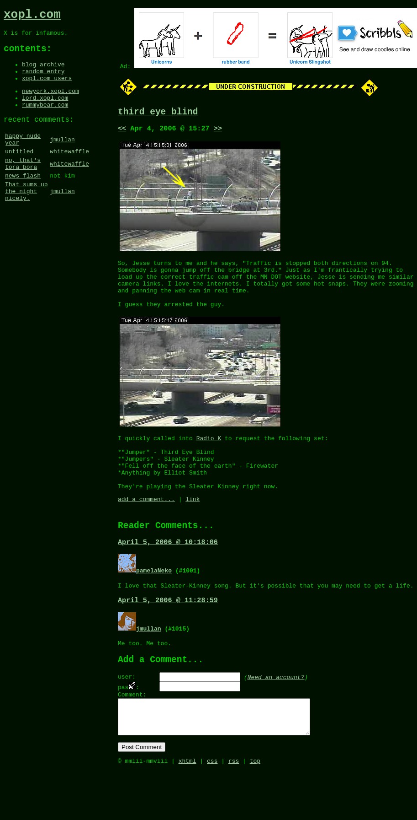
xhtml (187, 810)
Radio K (209, 456)
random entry (43, 80)
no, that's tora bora (23, 186)
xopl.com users (47, 88)
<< (122, 131)
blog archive (43, 72)
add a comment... (146, 528)
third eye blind (158, 113)
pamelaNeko (154, 603)
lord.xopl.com (45, 111)
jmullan (62, 157)
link (192, 528)
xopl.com (32, 16)
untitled (19, 171)
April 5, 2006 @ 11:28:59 (168, 634)
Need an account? (276, 715)
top (255, 810)
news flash (23, 200)
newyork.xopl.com (50, 102)
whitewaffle (69, 171)
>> (218, 131)
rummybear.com (45, 119)
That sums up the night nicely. (26, 218)
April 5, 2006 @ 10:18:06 (168, 574)
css (212, 810)
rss (233, 810)
